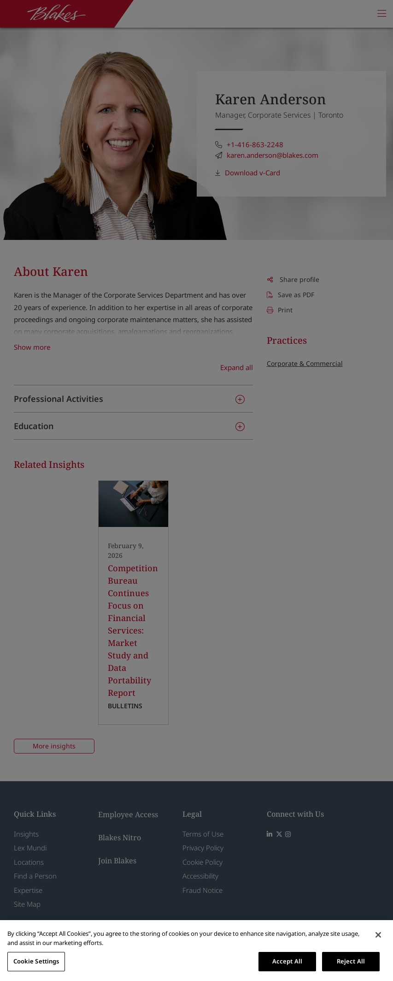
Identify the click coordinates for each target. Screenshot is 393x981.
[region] (196, 950)
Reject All (351, 961)
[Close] (378, 935)
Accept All (287, 961)
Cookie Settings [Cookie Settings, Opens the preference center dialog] (36, 961)
